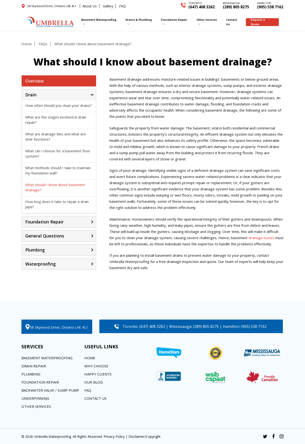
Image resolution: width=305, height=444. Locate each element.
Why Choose (96, 366)
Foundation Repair (40, 382)
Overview (34, 81)
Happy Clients (98, 374)
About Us (89, 6)
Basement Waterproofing (46, 357)
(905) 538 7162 (270, 5)
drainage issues (261, 237)
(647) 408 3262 (201, 5)
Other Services (36, 406)
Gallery (108, 6)
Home (26, 43)
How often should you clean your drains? (58, 105)
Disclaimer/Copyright (144, 436)
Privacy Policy (114, 436)
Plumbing (30, 374)
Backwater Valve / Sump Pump (50, 390)
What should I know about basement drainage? (92, 43)
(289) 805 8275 (236, 5)
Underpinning (35, 398)
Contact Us (95, 398)
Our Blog (93, 382)
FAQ (122, 6)
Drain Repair (33, 366)
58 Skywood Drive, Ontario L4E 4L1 (59, 327)
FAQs (43, 43)
